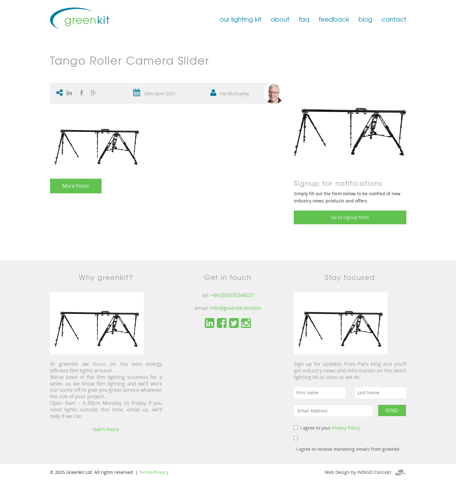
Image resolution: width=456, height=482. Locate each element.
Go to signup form (350, 217)
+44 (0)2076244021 (232, 295)
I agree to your (330, 428)
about (280, 18)
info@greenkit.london (235, 308)
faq (304, 18)
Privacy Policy (346, 428)
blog (365, 18)
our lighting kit (240, 18)
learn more (106, 429)
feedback (334, 18)
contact (394, 18)
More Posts (75, 185)
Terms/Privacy (153, 472)
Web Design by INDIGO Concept (365, 472)
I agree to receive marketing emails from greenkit (347, 449)
